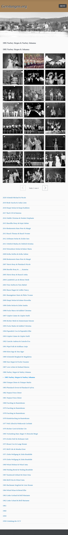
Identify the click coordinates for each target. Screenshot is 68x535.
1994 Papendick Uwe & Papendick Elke (17, 331)
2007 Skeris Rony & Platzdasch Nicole (16, 264)
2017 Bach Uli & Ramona (12, 213)
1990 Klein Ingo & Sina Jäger (13, 352)
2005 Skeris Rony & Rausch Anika (15, 275)
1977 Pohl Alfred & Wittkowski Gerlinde (17, 424)
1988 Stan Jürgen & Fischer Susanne (16, 362)
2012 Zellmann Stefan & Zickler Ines (16, 239)
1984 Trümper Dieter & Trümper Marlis (17, 382)
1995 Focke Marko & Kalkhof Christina (17, 326)
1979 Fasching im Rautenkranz (14, 408)
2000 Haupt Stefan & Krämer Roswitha (17, 300)
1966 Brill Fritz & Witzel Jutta (14, 480)
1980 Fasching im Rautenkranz (14, 403)
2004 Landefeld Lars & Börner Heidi (16, 280)
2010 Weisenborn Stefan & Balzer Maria (17, 249)
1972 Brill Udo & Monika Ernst (14, 449)
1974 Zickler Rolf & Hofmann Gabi (15, 439)
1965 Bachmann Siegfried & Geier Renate (18, 485)
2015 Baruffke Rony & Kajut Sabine (16, 223)
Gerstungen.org (14, 6)
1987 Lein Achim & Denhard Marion (16, 367)
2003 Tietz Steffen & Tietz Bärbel (15, 285)
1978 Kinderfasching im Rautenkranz (16, 418)
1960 (4, 511)
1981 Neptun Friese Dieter (12, 398)
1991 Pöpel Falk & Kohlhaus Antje (15, 347)
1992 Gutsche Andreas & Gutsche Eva (16, 341)
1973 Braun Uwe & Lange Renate (15, 444)
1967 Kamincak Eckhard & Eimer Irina (17, 475)
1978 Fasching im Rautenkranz (14, 413)
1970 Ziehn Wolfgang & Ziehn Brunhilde (17, 459)
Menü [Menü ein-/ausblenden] (62, 6)
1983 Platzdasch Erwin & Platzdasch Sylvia (18, 388)
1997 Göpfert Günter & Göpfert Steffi (16, 316)
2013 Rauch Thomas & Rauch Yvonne (16, 234)
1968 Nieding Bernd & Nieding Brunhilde (18, 470)
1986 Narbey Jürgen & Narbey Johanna (17, 372)
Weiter (45, 188)
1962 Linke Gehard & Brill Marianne (16, 501)
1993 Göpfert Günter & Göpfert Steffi (16, 336)
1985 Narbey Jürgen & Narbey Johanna (20, 377)
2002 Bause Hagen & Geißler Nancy (16, 290)
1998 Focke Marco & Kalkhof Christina (17, 311)
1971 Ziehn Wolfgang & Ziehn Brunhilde (17, 454)
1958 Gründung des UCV (12, 521)
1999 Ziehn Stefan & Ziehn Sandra (15, 305)
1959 (4, 516)
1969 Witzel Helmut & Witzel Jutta (15, 465)
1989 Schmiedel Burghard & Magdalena (17, 357)
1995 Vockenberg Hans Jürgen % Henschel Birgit (20, 434)
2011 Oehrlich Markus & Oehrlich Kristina (18, 244)
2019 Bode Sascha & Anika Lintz (15, 203)
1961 (4, 506)
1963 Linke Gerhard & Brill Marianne (16, 495)
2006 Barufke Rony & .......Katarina (15, 269)
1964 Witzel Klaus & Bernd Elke (14, 490)
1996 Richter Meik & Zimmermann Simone (18, 321)
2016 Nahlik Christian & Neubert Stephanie (18, 218)
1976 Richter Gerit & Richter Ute (15, 429)
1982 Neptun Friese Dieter (12, 393)
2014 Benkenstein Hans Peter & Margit (17, 228)
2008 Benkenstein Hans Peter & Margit (17, 259)
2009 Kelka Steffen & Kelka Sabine (15, 254)
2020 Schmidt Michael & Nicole (14, 198)
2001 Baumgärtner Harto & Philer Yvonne (18, 295)
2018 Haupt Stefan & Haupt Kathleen (16, 208)
